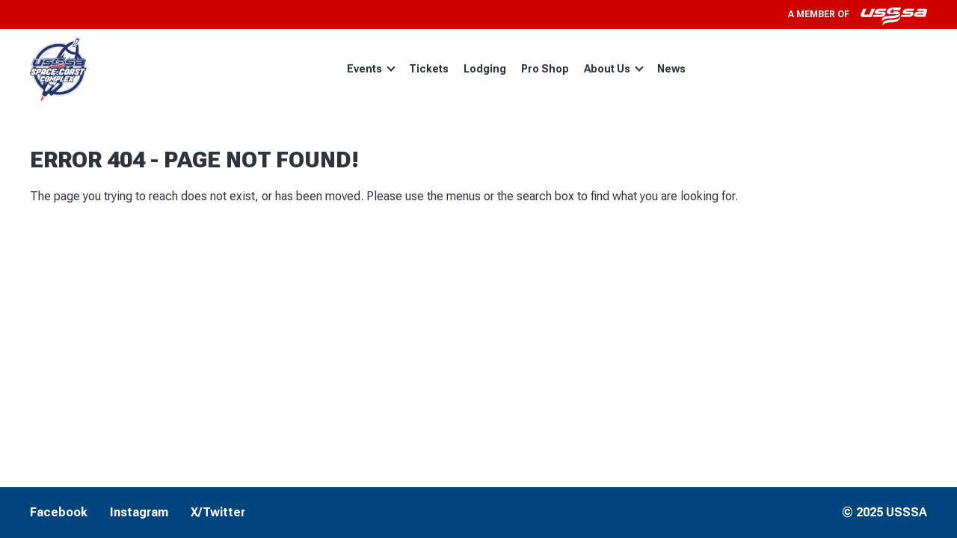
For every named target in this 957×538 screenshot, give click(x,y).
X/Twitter (218, 512)
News (671, 69)
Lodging (485, 69)
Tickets (429, 69)
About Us (614, 69)
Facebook (58, 512)
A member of (857, 14)
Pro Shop (545, 69)
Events (371, 69)
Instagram (139, 512)
